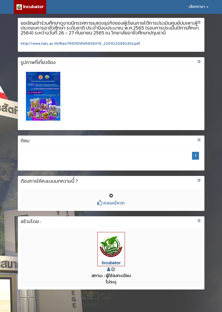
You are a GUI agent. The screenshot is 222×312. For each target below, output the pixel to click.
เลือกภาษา (198, 6)
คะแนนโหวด (111, 203)
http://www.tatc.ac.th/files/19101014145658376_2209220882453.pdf (80, 43)
